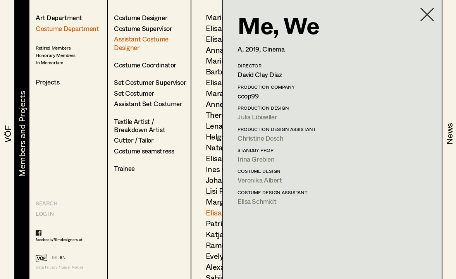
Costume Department (67, 28)
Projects (48, 82)
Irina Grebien (255, 159)
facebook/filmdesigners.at (59, 239)
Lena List (221, 126)
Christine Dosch (260, 138)
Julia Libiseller (257, 117)
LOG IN (44, 214)
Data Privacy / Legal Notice (59, 267)
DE (54, 257)
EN (62, 257)
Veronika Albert (259, 180)
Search (46, 203)
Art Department (59, 17)
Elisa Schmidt (256, 201)
